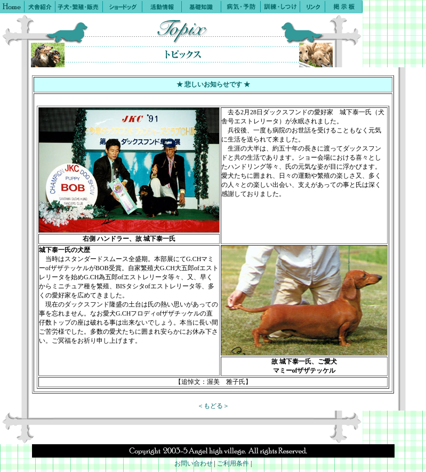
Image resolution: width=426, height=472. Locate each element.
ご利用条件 (233, 463)
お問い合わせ (193, 463)
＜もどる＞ (213, 406)
